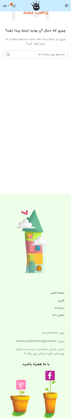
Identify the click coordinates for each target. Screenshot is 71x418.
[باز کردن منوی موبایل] (66, 6)
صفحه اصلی (57, 293)
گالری (61, 301)
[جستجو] (35, 54)
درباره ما (59, 308)
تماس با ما (58, 315)
